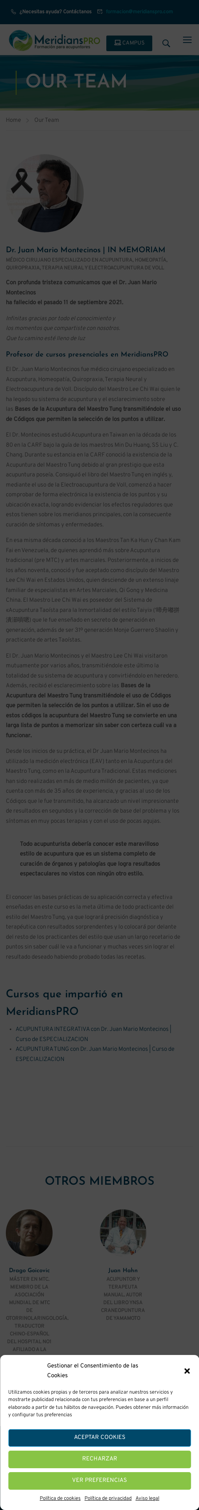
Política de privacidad (108, 1499)
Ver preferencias (99, 1480)
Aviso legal (147, 1499)
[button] (187, 1371)
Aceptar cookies (99, 1437)
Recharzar (99, 1459)
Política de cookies (60, 1499)
